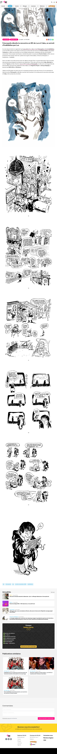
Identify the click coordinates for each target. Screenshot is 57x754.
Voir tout (53, 592)
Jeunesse (20, 743)
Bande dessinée (21, 737)
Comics (19, 739)
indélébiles (30, 584)
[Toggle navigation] (1, 2)
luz (13, 584)
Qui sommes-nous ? (34, 737)
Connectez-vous (6, 718)
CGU (44, 740)
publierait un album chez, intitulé (38, 49)
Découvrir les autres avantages (28, 646)
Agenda (19, 744)
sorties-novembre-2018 (20, 584)
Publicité (32, 739)
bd (3, 584)
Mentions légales (48, 738)
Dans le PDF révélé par (28, 64)
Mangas (19, 741)
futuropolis (8, 584)
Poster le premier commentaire (46, 718)
